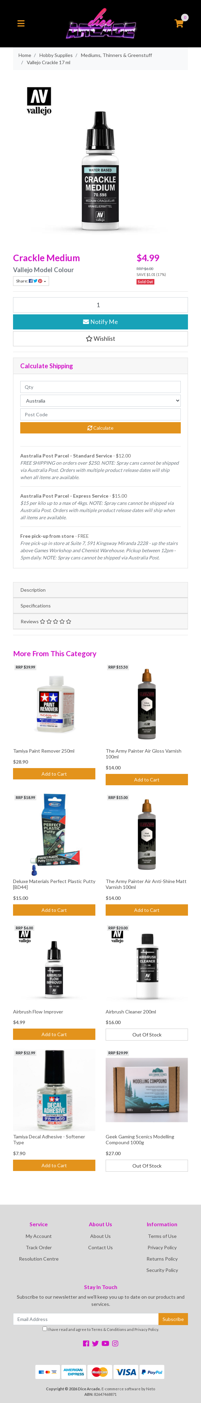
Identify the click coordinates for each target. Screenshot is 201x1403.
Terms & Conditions (108, 1329)
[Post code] (100, 414)
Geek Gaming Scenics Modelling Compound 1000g (140, 1139)
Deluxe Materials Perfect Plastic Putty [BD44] (54, 884)
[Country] (100, 401)
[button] (100, 338)
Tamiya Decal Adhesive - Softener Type (49, 1139)
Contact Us (100, 1247)
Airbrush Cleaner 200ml (131, 1011)
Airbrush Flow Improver (38, 1011)
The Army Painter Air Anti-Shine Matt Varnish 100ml (146, 884)
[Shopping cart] (179, 23)
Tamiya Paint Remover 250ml (43, 751)
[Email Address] (86, 1319)
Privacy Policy (162, 1247)
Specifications (36, 605)
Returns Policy (162, 1259)
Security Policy (162, 1270)
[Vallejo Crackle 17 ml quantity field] (100, 304)
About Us (100, 1236)
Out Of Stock (147, 1034)
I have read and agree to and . (101, 1329)
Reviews (46, 621)
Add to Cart (54, 774)
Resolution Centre (39, 1259)
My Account (39, 1236)
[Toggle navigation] (21, 23)
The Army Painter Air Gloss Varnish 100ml (143, 754)
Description (33, 590)
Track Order (39, 1247)
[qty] (100, 387)
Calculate (100, 428)
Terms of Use (162, 1236)
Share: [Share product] (29, 280)
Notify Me (100, 321)
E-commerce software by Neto (128, 1389)
